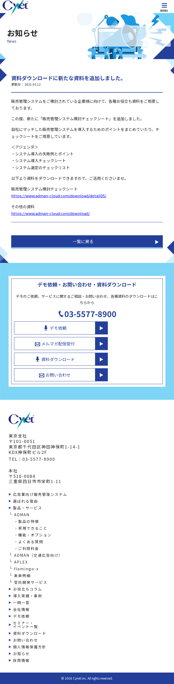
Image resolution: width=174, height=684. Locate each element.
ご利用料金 (28, 548)
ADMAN (21, 514)
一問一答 (21, 602)
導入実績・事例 (27, 596)
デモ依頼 (54, 328)
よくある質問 (30, 541)
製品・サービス (27, 508)
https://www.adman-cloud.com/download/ (50, 213)
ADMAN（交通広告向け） (38, 555)
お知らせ (21, 653)
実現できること (32, 528)
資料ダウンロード (55, 359)
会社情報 (21, 609)
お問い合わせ (55, 375)
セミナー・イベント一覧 (25, 624)
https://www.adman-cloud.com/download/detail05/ (58, 195)
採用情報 (21, 660)
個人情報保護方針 (29, 647)
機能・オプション (35, 534)
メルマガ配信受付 (55, 343)
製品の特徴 (28, 521)
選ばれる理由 (25, 501)
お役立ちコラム (27, 589)
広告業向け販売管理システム (40, 494)
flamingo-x (26, 568)
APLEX (21, 562)
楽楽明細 (22, 575)
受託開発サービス (30, 582)
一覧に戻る (83, 241)
